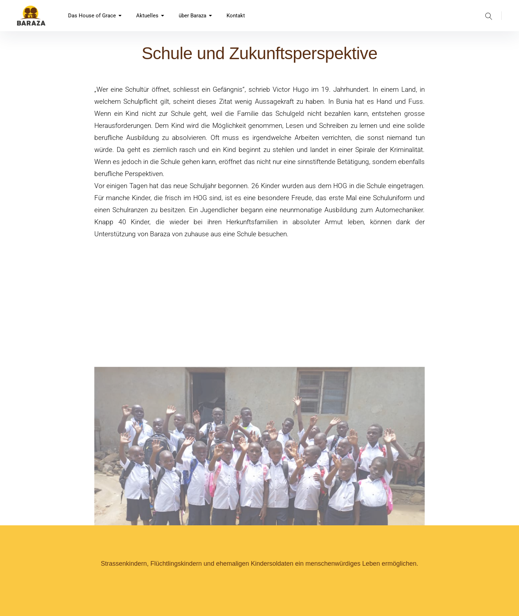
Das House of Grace (95, 15)
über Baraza (195, 15)
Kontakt (236, 15)
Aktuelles (150, 15)
